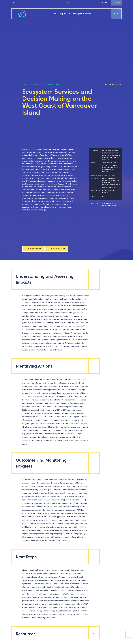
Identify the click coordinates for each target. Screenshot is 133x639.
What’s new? (104, 2)
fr (118, 14)
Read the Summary (33, 249)
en (114, 14)
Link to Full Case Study (58, 249)
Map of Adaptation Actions (80, 14)
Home (13, 2)
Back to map (113, 84)
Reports (63, 14)
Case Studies (38, 84)
